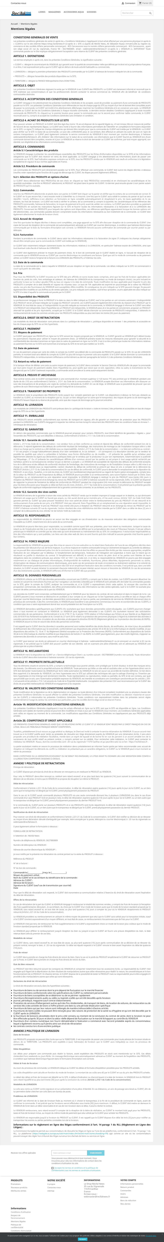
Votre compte (128, 1180)
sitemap (50, 1191)
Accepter (82, 1239)
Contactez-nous (18, 3)
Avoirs (123, 1194)
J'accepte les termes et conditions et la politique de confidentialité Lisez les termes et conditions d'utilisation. (76, 1169)
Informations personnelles (131, 1184)
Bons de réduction (128, 1200)
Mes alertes (125, 1204)
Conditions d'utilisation (21, 1212)
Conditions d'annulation (21, 1230)
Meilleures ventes (18, 1191)
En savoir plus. (151, 1236)
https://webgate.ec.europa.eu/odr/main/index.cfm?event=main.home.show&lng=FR (70, 1133)
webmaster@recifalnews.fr (97, 1196)
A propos (51, 1184)
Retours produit (127, 1187)
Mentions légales (18, 1221)
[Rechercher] (137, 13)
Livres (41, 11)
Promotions (16, 1184)
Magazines (54, 11)
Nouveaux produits (19, 1187)
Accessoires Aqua (74, 11)
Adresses (124, 1197)
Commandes (125, 1190)
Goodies (91, 11)
